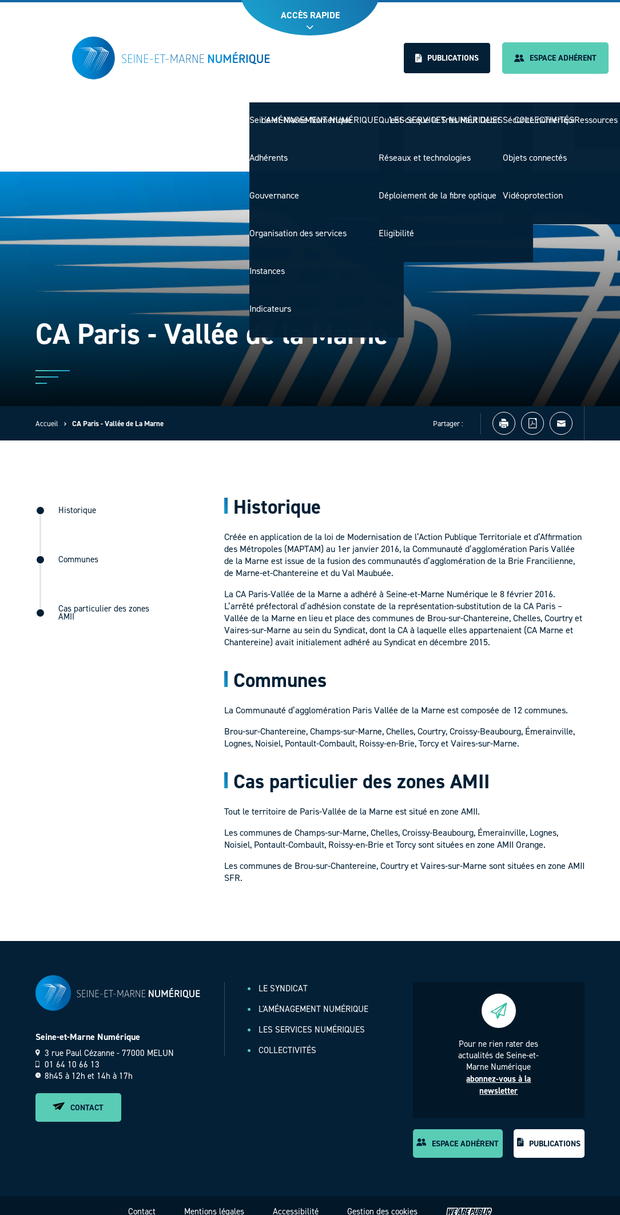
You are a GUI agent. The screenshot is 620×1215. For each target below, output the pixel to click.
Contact (78, 1095)
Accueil (46, 411)
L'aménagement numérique (333, 114)
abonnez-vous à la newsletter (498, 1073)
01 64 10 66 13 (67, 1052)
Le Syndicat (242, 114)
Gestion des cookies (382, 1199)
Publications (447, 58)
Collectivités (545, 114)
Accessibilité (296, 1199)
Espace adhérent (555, 58)
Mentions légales (214, 1199)
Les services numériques (452, 114)
